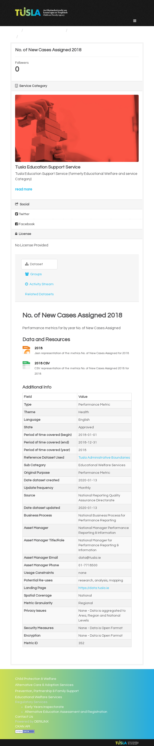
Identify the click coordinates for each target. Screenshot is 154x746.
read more (23, 189)
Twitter (22, 214)
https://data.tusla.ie (93, 588)
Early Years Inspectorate (44, 707)
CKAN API (22, 726)
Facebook (25, 224)
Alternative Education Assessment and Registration (66, 712)
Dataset (34, 264)
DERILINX (41, 721)
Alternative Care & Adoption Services (44, 685)
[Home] (17, 30)
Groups (33, 274)
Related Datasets (39, 294)
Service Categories (44, 30)
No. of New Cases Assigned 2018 (53, 36)
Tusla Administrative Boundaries (104, 457)
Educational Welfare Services (99, 30)
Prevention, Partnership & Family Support (47, 691)
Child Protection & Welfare (35, 679)
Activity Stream (39, 284)
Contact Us (24, 716)
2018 (38, 348)
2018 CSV (42, 363)
